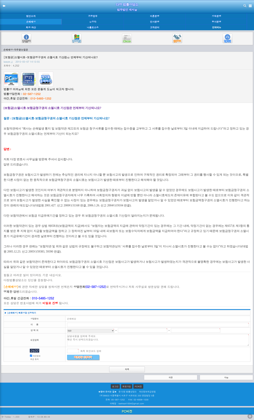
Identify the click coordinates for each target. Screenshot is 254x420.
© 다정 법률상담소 (128, 391)
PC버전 (138, 386)
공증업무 (93, 16)
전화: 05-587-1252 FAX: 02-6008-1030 (127, 399)
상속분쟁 (216, 16)
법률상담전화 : (22, 94)
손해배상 (31, 21)
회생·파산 (31, 27)
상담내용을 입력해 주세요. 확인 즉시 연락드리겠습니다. (158, 340)
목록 (127, 369)
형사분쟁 (216, 21)
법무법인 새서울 (127, 10)
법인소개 (31, 16)
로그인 (115, 386)
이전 (171, 377)
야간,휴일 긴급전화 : (27, 98)
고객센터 (154, 27)
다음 (226, 377)
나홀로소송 (93, 27)
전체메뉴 (216, 27)
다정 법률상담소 (127, 4)
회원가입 (126, 386)
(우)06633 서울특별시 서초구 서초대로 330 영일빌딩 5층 (127, 395)
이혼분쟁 (154, 16)
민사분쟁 (154, 21)
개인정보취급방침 (147, 391)
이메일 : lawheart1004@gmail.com (127, 403)
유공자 (92, 21)
